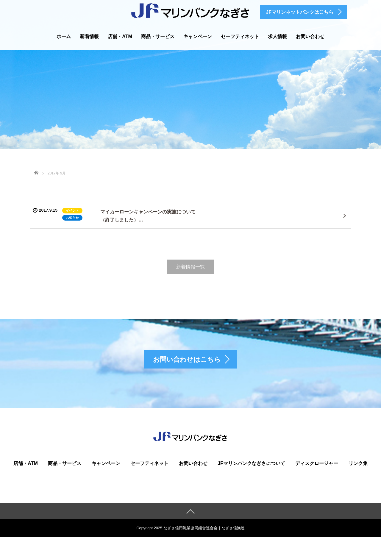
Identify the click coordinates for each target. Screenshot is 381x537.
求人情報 (277, 36)
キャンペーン (197, 36)
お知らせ (72, 217)
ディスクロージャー (316, 463)
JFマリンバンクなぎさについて (251, 463)
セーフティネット (240, 36)
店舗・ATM (120, 36)
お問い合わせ (310, 36)
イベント (72, 210)
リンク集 (358, 463)
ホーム (64, 36)
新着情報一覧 (190, 266)
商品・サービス (157, 36)
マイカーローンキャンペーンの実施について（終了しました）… (148, 215)
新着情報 (89, 36)
